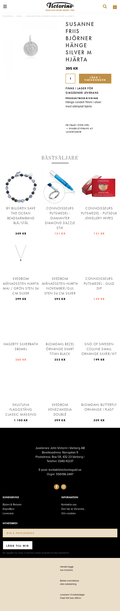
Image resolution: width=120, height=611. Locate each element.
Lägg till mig (17, 545)
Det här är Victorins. (73, 509)
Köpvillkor (8, 509)
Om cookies (68, 513)
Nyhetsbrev (10, 523)
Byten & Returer (12, 504)
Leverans (8, 513)
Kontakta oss (69, 504)
